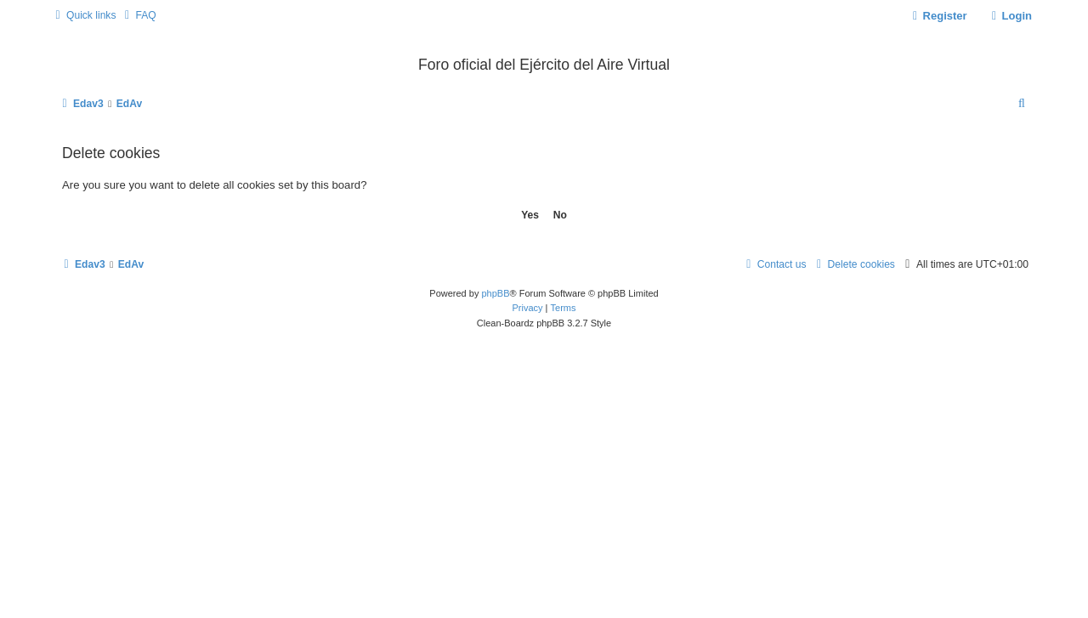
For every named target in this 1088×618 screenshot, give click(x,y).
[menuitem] (138, 15)
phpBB (495, 293)
